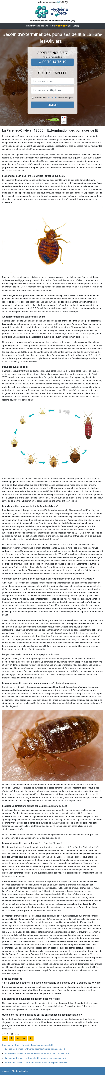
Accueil (5, 1071)
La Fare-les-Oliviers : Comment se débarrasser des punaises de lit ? (36, 1062)
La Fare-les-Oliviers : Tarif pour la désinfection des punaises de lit (36, 1058)
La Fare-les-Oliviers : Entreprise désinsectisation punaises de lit (35, 1049)
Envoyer (52, 105)
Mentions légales (20, 1071)
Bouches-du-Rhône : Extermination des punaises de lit (27, 1045)
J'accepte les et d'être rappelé (54, 97)
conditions (52, 97)
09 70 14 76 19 (52, 62)
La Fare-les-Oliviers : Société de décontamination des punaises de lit (37, 1053)
